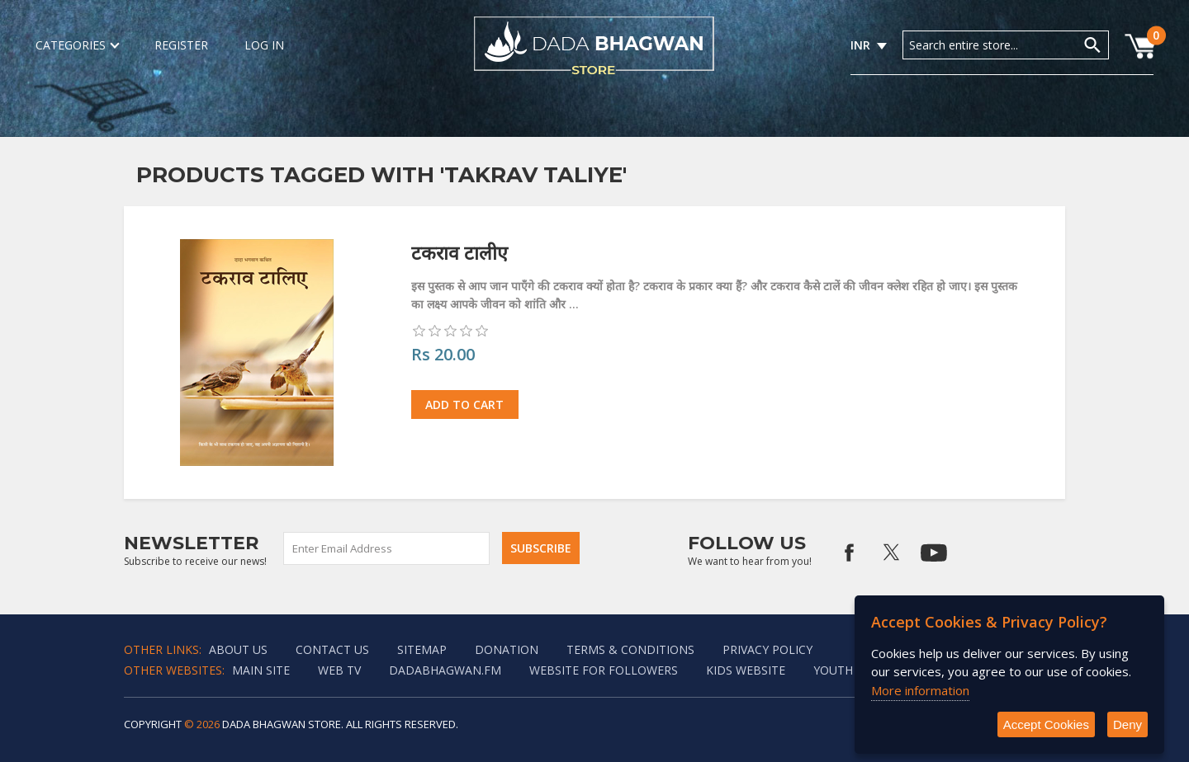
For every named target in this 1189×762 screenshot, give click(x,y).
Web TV (339, 670)
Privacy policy (767, 649)
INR (860, 45)
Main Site (261, 670)
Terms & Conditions (630, 649)
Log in (264, 45)
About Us (238, 649)
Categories (77, 45)
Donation (506, 649)
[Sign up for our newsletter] (387, 548)
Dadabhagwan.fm (445, 670)
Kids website (745, 670)
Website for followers (603, 670)
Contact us (332, 649)
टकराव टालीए (459, 252)
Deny (1127, 724)
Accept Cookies (1046, 724)
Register (181, 45)
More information (920, 690)
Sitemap (422, 649)
